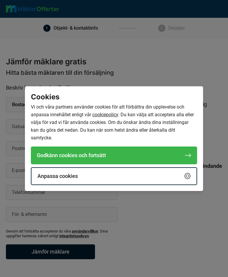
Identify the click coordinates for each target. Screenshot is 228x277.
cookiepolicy (105, 114)
